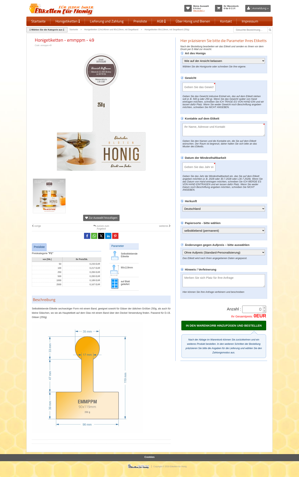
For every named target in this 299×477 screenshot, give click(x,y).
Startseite (38, 21)
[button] (264, 307)
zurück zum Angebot (101, 227)
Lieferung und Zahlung (107, 21)
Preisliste (140, 21)
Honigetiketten (68, 21)
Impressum (250, 21)
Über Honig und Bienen (193, 21)
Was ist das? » (199, 11)
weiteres (165, 226)
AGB (161, 21)
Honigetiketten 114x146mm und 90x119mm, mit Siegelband (111, 30)
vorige (36, 226)
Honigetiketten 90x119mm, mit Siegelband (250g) (167, 30)
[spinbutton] (252, 309)
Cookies (149, 457)
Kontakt (226, 21)
